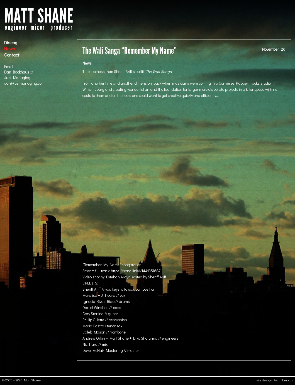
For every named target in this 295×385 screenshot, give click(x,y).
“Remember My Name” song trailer (111, 264)
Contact (11, 55)
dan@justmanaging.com (24, 83)
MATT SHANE (38, 16)
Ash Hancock (283, 380)
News (9, 49)
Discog (10, 42)
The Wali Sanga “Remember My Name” (129, 50)
